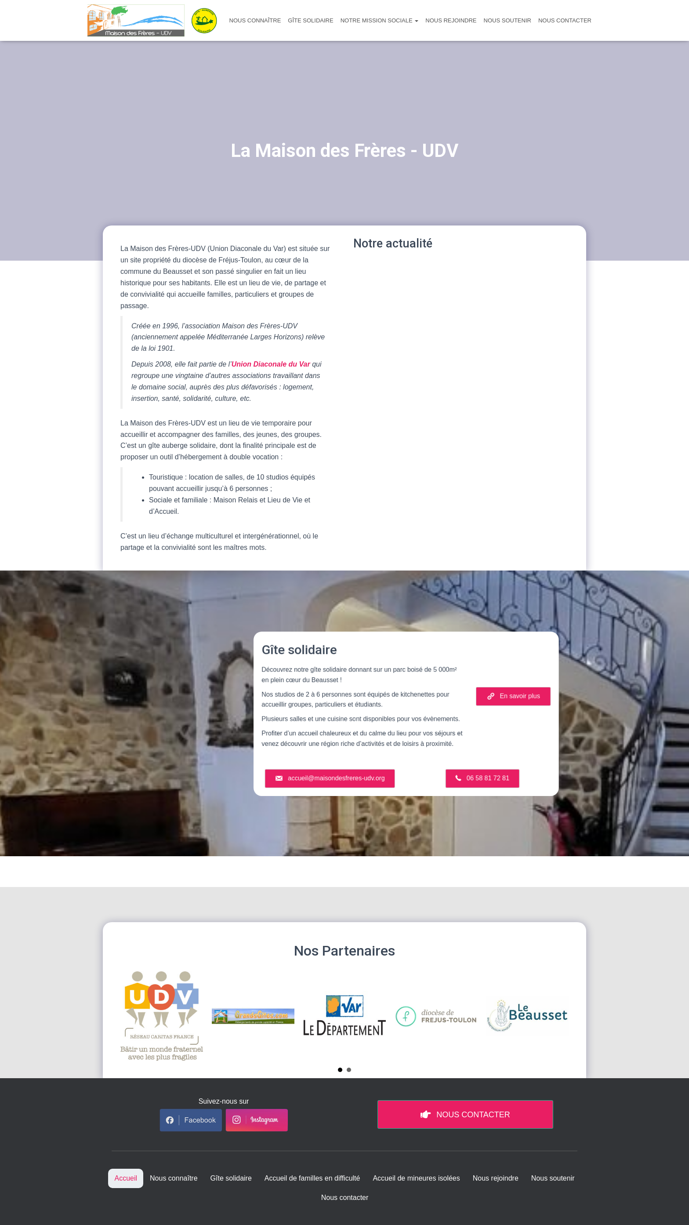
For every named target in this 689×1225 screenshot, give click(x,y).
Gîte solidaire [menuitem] (231, 1178)
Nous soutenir (507, 20)
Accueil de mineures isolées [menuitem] (416, 1178)
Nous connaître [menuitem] (174, 1178)
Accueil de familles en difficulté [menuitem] (312, 1178)
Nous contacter (564, 20)
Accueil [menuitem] (125, 1178)
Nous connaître (255, 20)
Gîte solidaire (310, 20)
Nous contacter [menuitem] (345, 1197)
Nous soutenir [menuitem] (553, 1178)
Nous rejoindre (450, 20)
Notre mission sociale (380, 20)
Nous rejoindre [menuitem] (496, 1178)
